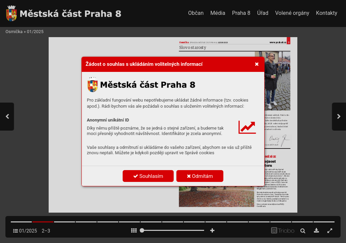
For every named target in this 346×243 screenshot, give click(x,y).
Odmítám (200, 176)
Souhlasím (148, 176)
